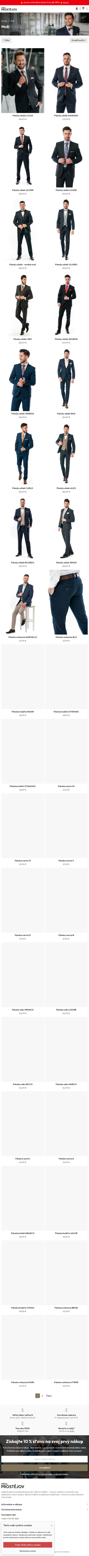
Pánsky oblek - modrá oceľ (22, 264)
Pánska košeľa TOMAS (22, 1307)
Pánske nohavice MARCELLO (22, 637)
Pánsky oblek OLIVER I (66, 264)
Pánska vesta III (66, 935)
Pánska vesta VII (66, 786)
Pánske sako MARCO (66, 1084)
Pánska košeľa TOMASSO (23, 786)
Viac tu (66, 2)
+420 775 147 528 (10, 1518)
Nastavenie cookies (28, 1551)
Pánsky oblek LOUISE (66, 190)
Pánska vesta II (66, 1158)
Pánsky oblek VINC (22, 339)
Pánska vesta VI (23, 860)
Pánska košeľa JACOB (66, 1233)
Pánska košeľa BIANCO (22, 1233)
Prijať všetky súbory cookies (28, 1544)
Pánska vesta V (66, 860)
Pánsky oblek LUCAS (23, 115)
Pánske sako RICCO (23, 1084)
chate (71, 1431)
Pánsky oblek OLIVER (22, 190)
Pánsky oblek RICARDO (22, 562)
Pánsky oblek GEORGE (66, 339)
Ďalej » (49, 1395)
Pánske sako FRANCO (23, 1009)
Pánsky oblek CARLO (22, 488)
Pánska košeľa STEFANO (66, 711)
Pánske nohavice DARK (22, 1382)
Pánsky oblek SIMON (66, 562)
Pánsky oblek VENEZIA (22, 413)
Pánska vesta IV (23, 935)
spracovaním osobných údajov (54, 1474)
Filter (7, 40)
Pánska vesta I (22, 1158)
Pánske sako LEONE (66, 1009)
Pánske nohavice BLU (66, 637)
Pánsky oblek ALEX (66, 488)
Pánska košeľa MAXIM (23, 711)
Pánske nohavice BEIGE (66, 1307)
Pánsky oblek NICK (66, 413)
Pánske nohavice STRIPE (66, 1382)
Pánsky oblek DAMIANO (66, 115)
